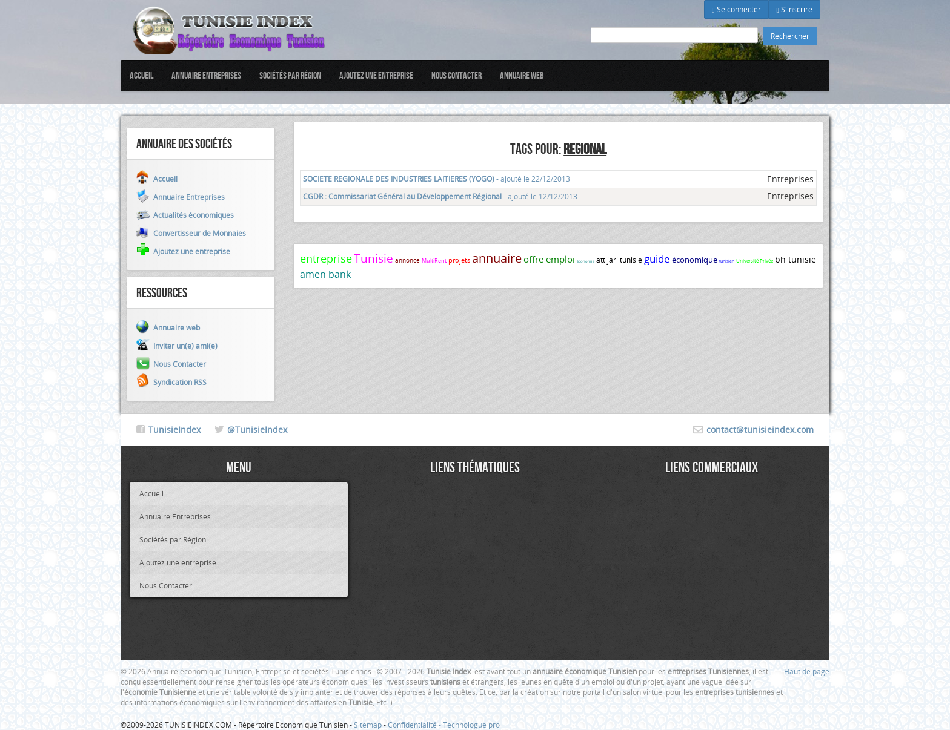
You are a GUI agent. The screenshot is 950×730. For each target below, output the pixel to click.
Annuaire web (522, 75)
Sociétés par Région (290, 75)
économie (585, 261)
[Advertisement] (475, 566)
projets (459, 260)
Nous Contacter (456, 75)
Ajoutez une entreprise (376, 75)
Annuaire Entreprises (206, 75)
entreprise (326, 258)
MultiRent (434, 261)
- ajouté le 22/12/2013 (436, 178)
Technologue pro (471, 724)
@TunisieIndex (257, 429)
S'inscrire (794, 9)
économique (694, 259)
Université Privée (754, 261)
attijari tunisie (619, 260)
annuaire (497, 258)
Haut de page (806, 671)
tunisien (726, 261)
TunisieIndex (174, 429)
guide (657, 259)
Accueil (141, 75)
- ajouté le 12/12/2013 (440, 196)
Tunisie (373, 258)
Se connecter (736, 9)
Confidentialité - (415, 724)
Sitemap (368, 724)
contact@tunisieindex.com (760, 429)
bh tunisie (795, 259)
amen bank (325, 274)
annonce (407, 261)
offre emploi (549, 259)
